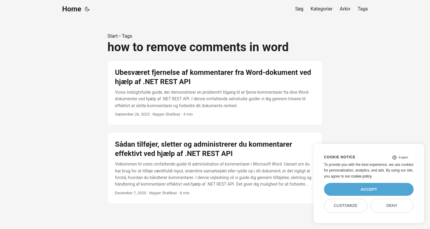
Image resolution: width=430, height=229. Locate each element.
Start (113, 36)
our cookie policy (358, 176)
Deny (392, 205)
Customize (345, 205)
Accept (368, 189)
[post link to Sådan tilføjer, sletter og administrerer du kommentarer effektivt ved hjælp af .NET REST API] (215, 168)
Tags (127, 36)
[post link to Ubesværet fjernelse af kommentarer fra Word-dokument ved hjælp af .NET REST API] (215, 93)
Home (71, 9)
